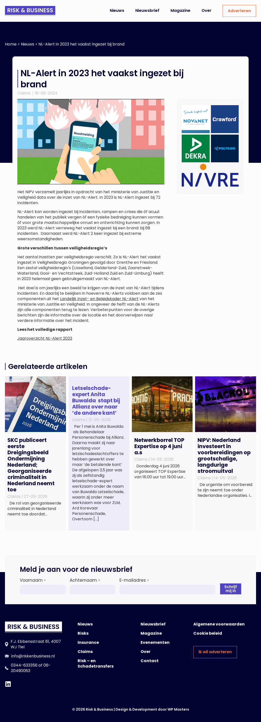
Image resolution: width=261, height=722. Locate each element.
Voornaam (33, 580)
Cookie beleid (207, 633)
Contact (150, 661)
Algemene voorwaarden (219, 624)
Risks (83, 633)
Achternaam (85, 580)
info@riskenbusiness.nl (33, 656)
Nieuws (117, 10)
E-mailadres (134, 580)
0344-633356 (24, 665)
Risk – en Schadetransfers (96, 663)
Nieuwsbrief (147, 10)
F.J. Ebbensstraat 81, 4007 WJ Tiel (36, 644)
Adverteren (239, 11)
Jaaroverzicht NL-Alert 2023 (44, 338)
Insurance (88, 642)
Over (206, 10)
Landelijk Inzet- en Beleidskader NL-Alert (99, 299)
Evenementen (155, 642)
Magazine (180, 10)
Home (11, 44)
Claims (23, 93)
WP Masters (178, 709)
